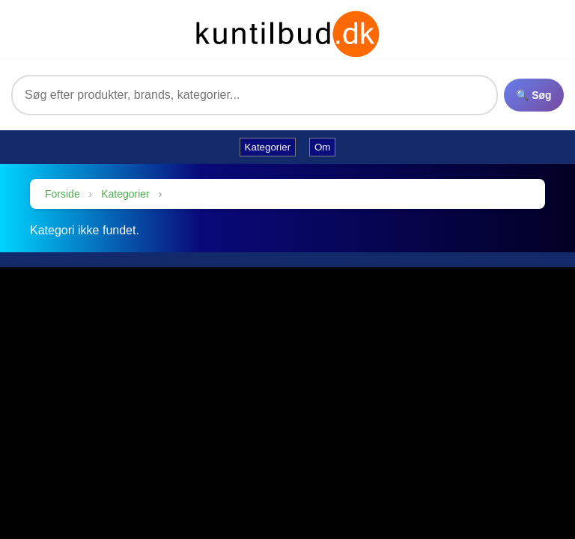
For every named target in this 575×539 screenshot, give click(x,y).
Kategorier (125, 194)
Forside (62, 194)
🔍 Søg (533, 95)
